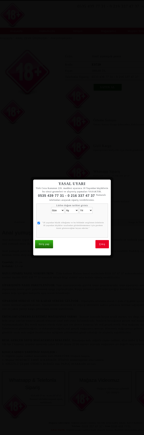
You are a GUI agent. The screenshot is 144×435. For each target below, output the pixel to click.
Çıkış (102, 239)
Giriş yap (44, 239)
